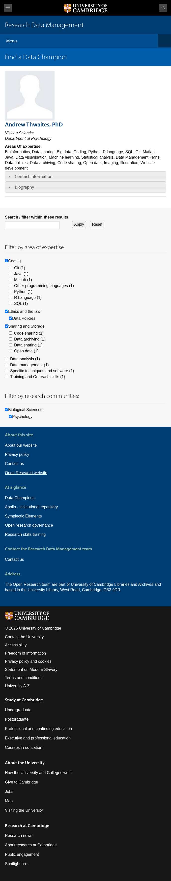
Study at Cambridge (24, 700)
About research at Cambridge (31, 845)
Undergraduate (18, 710)
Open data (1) (26, 351)
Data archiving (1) (29, 339)
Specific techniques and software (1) (42, 371)
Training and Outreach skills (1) (37, 377)
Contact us (14, 464)
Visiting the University (24, 810)
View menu (8, 8)
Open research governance (29, 525)
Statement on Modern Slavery (31, 669)
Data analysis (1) (25, 359)
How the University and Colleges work (38, 773)
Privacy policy (17, 454)
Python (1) (23, 292)
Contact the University (24, 637)
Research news (18, 835)
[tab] (85, 176)
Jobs (9, 791)
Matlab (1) (23, 280)
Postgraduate (16, 719)
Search (163, 8)
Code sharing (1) (29, 333)
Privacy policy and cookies (28, 661)
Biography (24, 187)
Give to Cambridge (21, 782)
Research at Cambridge (27, 825)
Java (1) (21, 274)
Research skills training (25, 534)
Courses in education (23, 747)
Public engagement (22, 854)
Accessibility (16, 645)
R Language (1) (28, 297)
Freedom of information (25, 653)
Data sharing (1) (28, 345)
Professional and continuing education (38, 729)
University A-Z (17, 686)
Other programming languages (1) (44, 286)
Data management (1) (29, 365)
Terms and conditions (23, 678)
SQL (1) (21, 303)
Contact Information (34, 176)
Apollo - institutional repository (31, 507)
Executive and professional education (38, 738)
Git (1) (19, 268)
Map (9, 801)
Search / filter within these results (36, 217)
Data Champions (19, 498)
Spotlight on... (17, 864)
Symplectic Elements (23, 516)
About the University (25, 762)
